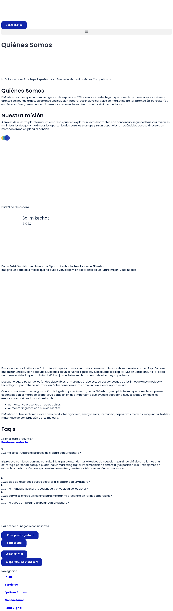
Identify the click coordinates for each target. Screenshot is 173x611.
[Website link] (87, 518)
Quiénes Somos (16, 592)
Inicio (9, 577)
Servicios (11, 585)
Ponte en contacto (14, 442)
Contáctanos (14, 600)
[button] (86, 32)
